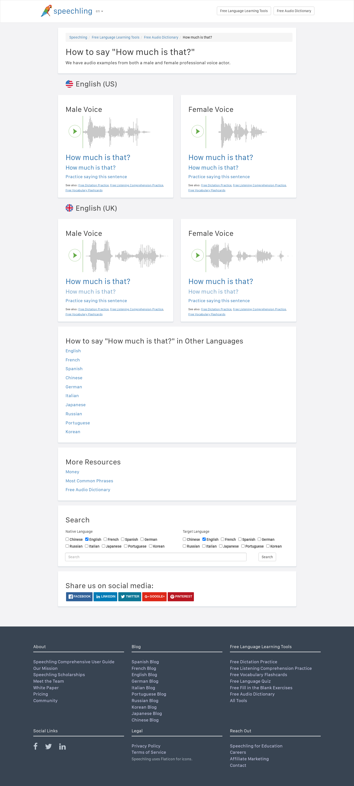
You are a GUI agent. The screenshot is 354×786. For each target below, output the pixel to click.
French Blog (144, 668)
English (73, 350)
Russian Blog (145, 700)
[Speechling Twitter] (51, 747)
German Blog (145, 681)
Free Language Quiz (250, 681)
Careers (238, 752)
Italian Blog (143, 687)
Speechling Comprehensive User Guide (73, 661)
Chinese (74, 377)
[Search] (156, 557)
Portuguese (78, 422)
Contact (238, 765)
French (73, 359)
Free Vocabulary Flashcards (258, 674)
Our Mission (45, 668)
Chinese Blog (145, 719)
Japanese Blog (147, 713)
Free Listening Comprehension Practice (271, 668)
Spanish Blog (145, 661)
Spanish (74, 368)
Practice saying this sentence (96, 176)
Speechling (78, 37)
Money (72, 471)
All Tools (238, 700)
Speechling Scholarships (59, 674)
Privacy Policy (146, 745)
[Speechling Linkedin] (65, 747)
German (74, 386)
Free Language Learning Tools (244, 11)
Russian (74, 413)
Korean (73, 431)
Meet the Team (48, 681)
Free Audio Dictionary (294, 11)
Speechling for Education (256, 745)
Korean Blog (144, 707)
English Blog (144, 674)
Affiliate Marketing (249, 758)
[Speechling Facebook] (38, 747)
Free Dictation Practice (253, 661)
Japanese (76, 404)
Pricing (40, 694)
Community (45, 700)
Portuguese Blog (149, 694)
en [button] (99, 11)
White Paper (46, 687)
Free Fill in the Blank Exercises (261, 687)
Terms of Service (149, 752)
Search (267, 557)
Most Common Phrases (89, 480)
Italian (72, 395)
